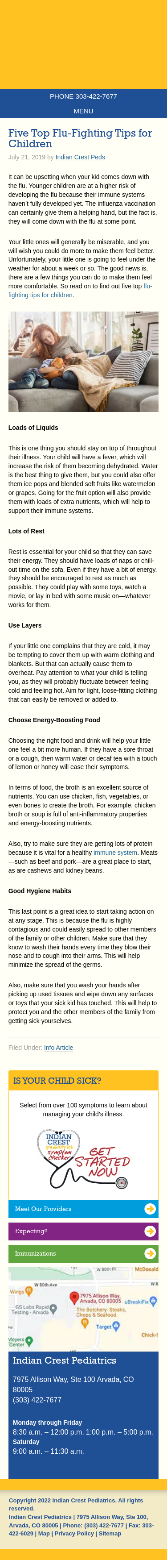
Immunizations (35, 1253)
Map (44, 1533)
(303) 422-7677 (104, 1525)
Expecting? (31, 1231)
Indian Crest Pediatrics (83, 60)
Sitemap (110, 1533)
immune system (115, 852)
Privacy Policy (74, 1533)
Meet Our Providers (43, 1208)
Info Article (58, 1047)
